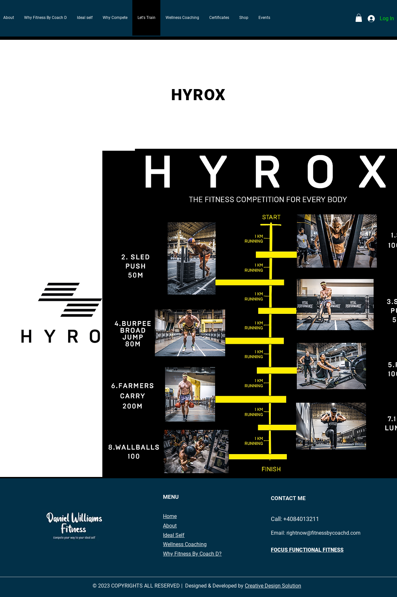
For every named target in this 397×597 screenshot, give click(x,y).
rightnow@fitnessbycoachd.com (323, 533)
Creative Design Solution (273, 586)
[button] (358, 18)
